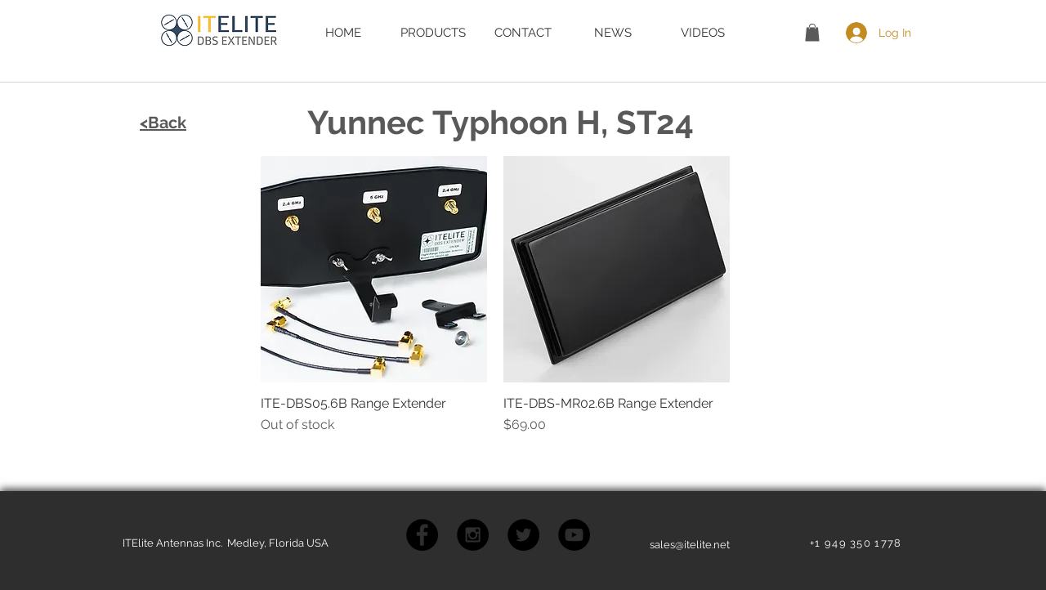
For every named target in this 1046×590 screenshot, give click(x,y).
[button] (812, 33)
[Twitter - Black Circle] (523, 535)
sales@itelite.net (690, 545)
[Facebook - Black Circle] (422, 535)
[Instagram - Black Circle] (473, 535)
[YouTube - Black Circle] (574, 535)
